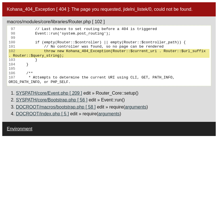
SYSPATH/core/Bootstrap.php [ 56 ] (51, 99)
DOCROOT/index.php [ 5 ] (42, 113)
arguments (135, 107)
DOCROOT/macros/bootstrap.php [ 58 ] (56, 107)
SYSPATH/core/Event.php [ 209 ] (49, 93)
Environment (19, 128)
